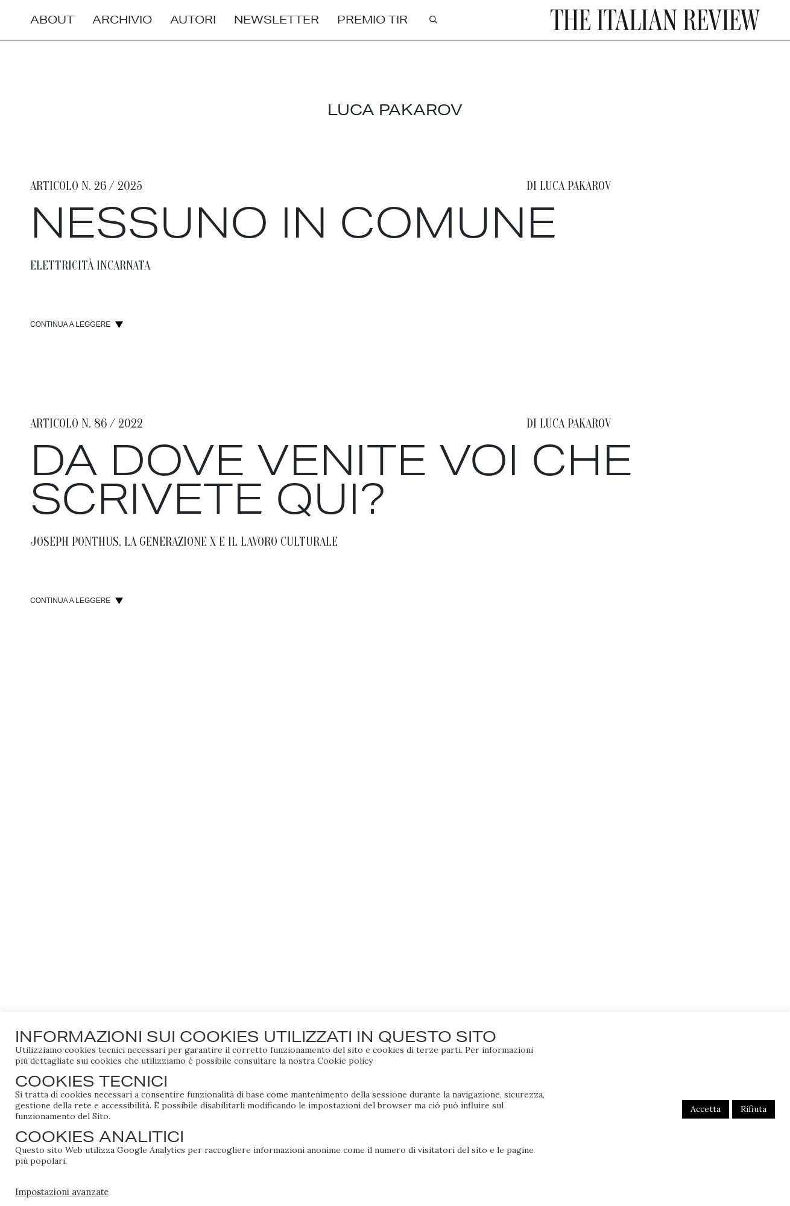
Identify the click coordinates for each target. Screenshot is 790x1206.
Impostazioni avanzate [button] (62, 1192)
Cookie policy (345, 1060)
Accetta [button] (705, 1108)
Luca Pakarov (575, 187)
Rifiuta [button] (753, 1108)
